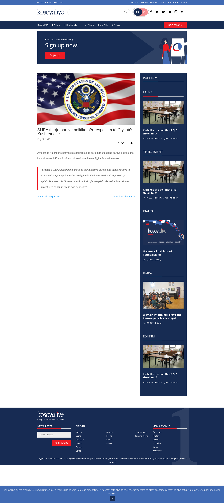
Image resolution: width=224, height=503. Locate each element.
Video (163, 2)
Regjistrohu (175, 25)
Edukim (103, 25)
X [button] (112, 498)
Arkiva (184, 2)
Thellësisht (72, 25)
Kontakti (154, 2)
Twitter (156, 436)
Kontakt (109, 439)
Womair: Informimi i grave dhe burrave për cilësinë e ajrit (162, 316)
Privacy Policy (141, 432)
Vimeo (155, 447)
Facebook (157, 432)
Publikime (173, 2)
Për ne (109, 436)
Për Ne (144, 2)
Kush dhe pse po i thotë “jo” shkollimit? (160, 132)
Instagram (157, 450)
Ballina (43, 25)
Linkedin (156, 439)
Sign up (55, 55)
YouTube (157, 443)
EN (143, 11)
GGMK (40, 2)
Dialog (90, 25)
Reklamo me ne (141, 436)
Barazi (117, 25)
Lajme (56, 25)
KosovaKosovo (55, 2)
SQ (137, 11)
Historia (134, 2)
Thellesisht (173, 138)
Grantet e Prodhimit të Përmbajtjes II (157, 253)
